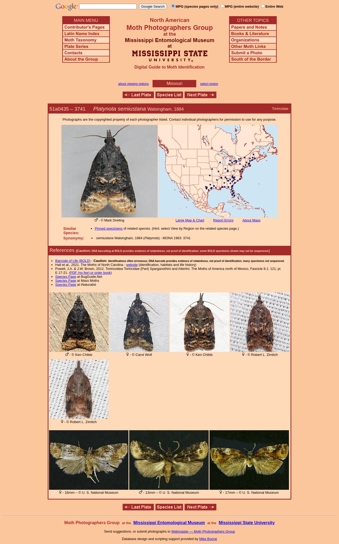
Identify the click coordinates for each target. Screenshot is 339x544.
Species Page (65, 277)
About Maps (251, 220)
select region (209, 84)
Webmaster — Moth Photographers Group (203, 531)
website (132, 265)
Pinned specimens (109, 228)
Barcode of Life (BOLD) (73, 261)
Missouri (174, 83)
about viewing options (133, 84)
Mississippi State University (247, 522)
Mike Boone (208, 539)
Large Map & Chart (190, 220)
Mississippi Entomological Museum (169, 522)
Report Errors (223, 220)
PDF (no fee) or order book (90, 273)
